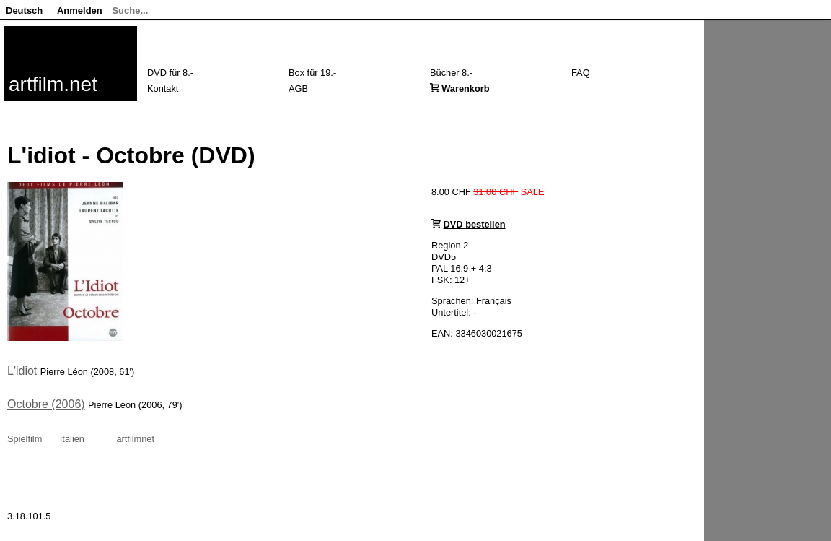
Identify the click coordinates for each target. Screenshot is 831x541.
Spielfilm (24, 438)
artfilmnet (135, 438)
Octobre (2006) (46, 404)
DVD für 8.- (170, 72)
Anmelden (79, 10)
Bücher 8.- (451, 72)
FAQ (580, 72)
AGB (298, 88)
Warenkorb (465, 88)
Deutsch (24, 10)
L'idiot (22, 371)
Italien (72, 438)
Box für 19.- (312, 72)
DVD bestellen (475, 224)
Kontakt (162, 88)
